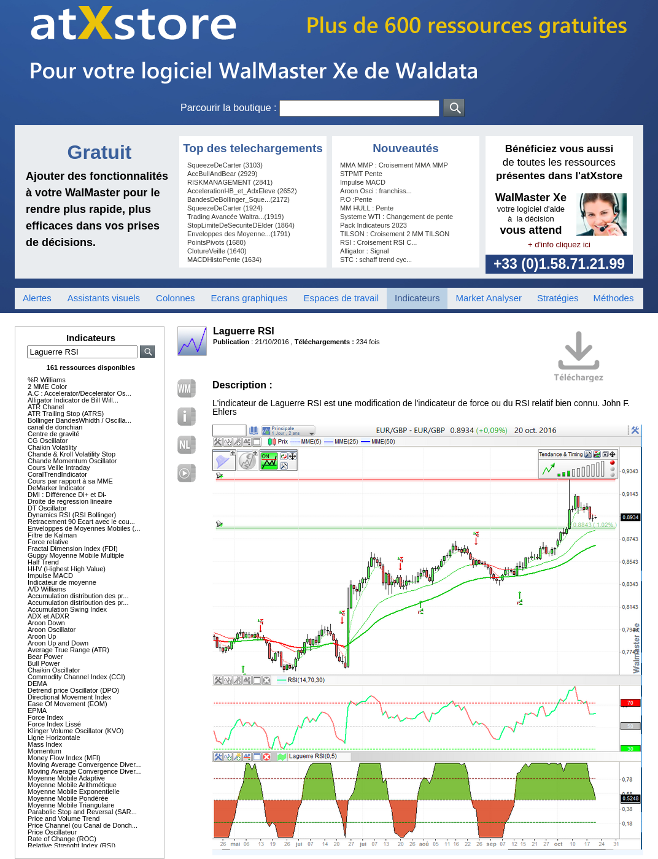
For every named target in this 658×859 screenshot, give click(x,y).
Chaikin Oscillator (54, 670)
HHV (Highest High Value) (67, 568)
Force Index (45, 717)
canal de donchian (55, 427)
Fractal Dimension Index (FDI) (73, 548)
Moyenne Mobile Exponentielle (74, 791)
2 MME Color (47, 386)
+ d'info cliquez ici (559, 244)
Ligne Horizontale (54, 737)
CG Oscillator (48, 440)
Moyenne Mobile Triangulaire (71, 805)
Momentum (44, 751)
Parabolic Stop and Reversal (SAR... (82, 811)
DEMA (37, 683)
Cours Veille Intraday (59, 467)
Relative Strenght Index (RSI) (71, 845)
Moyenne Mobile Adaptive (66, 778)
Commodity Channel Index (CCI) (76, 676)
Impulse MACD (50, 575)
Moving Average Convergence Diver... (84, 764)
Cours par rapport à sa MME (70, 481)
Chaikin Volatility (52, 447)
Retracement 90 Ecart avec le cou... (81, 521)
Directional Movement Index (69, 697)
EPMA (37, 710)
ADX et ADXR (48, 616)
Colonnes (175, 298)
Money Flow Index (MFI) (64, 757)
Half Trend (43, 562)
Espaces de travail (341, 298)
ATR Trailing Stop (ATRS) (66, 413)
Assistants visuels (104, 298)
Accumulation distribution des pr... (78, 595)
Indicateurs (417, 298)
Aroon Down (46, 622)
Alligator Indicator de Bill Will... (73, 400)
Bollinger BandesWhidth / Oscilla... (79, 420)
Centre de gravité (53, 433)
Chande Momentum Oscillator (72, 460)
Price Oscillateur (52, 832)
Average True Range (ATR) (68, 649)
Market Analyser (488, 298)
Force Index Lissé (54, 724)
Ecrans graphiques (249, 298)
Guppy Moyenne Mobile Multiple (76, 555)
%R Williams (47, 379)
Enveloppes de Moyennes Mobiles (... (84, 528)
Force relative (48, 541)
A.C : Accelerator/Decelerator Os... (79, 393)
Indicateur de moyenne (62, 582)
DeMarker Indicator (56, 487)
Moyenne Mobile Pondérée (68, 798)
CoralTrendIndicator (57, 474)
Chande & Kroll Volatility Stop (71, 454)
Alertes (37, 298)
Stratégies (558, 298)
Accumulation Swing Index (67, 609)
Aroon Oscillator (51, 629)
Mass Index (45, 744)
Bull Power (44, 663)
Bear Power (45, 656)
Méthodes (614, 298)
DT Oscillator (47, 508)
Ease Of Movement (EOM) (67, 703)
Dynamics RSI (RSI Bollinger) (72, 514)
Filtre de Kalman (52, 535)
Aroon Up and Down (58, 643)
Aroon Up (42, 636)
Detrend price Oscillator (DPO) (73, 690)
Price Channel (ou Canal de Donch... (82, 825)
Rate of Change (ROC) (62, 838)
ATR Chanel (46, 406)
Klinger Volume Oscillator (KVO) (76, 730)
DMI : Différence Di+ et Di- (67, 494)
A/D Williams (47, 589)
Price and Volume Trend (63, 818)
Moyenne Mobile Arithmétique (72, 784)
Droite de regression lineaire (70, 501)
